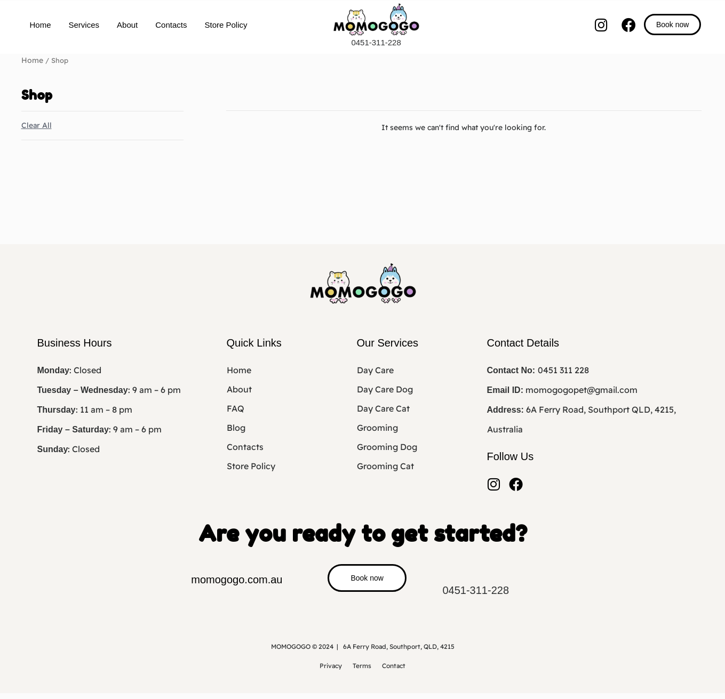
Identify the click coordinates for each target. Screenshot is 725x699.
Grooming (377, 427)
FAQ (235, 408)
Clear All (36, 125)
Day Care (375, 369)
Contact (393, 672)
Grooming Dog (387, 446)
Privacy (331, 672)
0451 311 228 (563, 369)
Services (84, 24)
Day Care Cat (383, 408)
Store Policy (225, 24)
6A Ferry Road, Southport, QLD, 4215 (399, 652)
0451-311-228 (376, 42)
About (127, 24)
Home (40, 24)
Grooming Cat (385, 465)
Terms (362, 672)
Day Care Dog (385, 388)
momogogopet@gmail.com (581, 389)
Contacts (171, 24)
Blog (236, 427)
